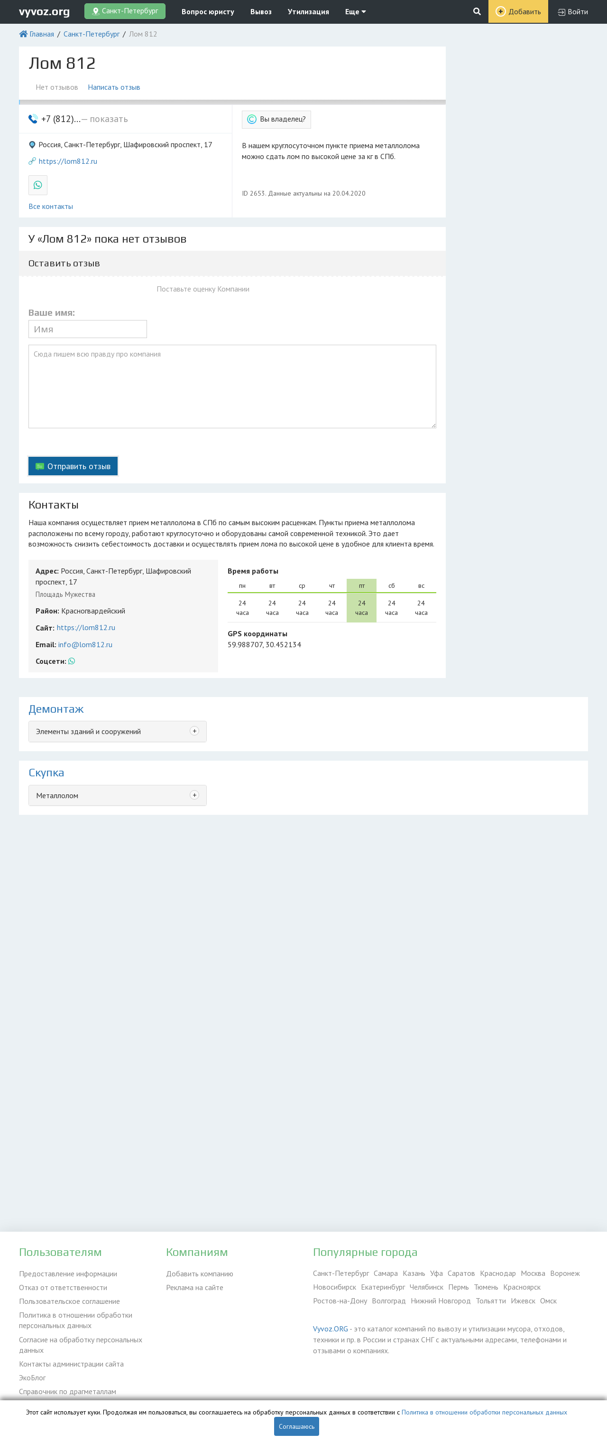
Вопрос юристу (208, 11)
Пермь (458, 1287)
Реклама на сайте (194, 1287)
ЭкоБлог (32, 1377)
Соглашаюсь (296, 1426)
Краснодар (498, 1273)
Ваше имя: (51, 312)
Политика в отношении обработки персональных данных (75, 1320)
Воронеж (565, 1273)
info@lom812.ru (85, 644)
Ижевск (523, 1300)
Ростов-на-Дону (340, 1300)
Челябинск (426, 1287)
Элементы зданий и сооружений (88, 731)
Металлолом (57, 795)
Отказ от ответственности (63, 1287)
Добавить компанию (199, 1273)
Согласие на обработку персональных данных (80, 1344)
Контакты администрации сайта (71, 1363)
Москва (533, 1273)
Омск (548, 1300)
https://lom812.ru (68, 161)
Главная (41, 33)
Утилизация (308, 11)
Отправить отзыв (78, 466)
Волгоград (389, 1300)
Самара (386, 1273)
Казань (414, 1273)
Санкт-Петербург (92, 33)
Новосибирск (334, 1287)
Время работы (253, 570)
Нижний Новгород (441, 1300)
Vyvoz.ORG (330, 1328)
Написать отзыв (114, 87)
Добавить (524, 11)
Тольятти (491, 1300)
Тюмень (486, 1287)
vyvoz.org (44, 11)
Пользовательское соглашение (69, 1300)
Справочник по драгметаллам (67, 1391)
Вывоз (261, 11)
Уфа (436, 1273)
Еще (355, 11)
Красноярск (522, 1287)
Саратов (461, 1273)
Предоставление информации (68, 1273)
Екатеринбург (383, 1287)
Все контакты (50, 206)
